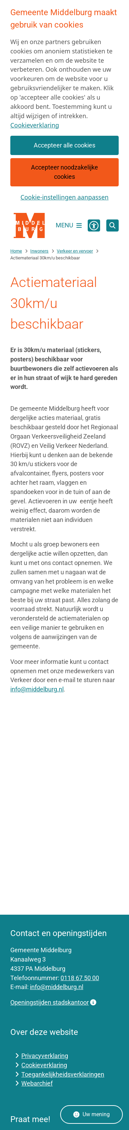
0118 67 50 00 (80, 978)
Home (16, 251)
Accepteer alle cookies (64, 145)
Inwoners (39, 251)
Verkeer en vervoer (75, 251)
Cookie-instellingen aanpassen (64, 197)
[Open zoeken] (112, 225)
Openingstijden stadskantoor (53, 1002)
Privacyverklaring (44, 1055)
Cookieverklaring (34, 125)
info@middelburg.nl (37, 689)
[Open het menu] (69, 225)
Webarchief (37, 1083)
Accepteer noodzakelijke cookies (64, 172)
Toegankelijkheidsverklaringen (62, 1074)
